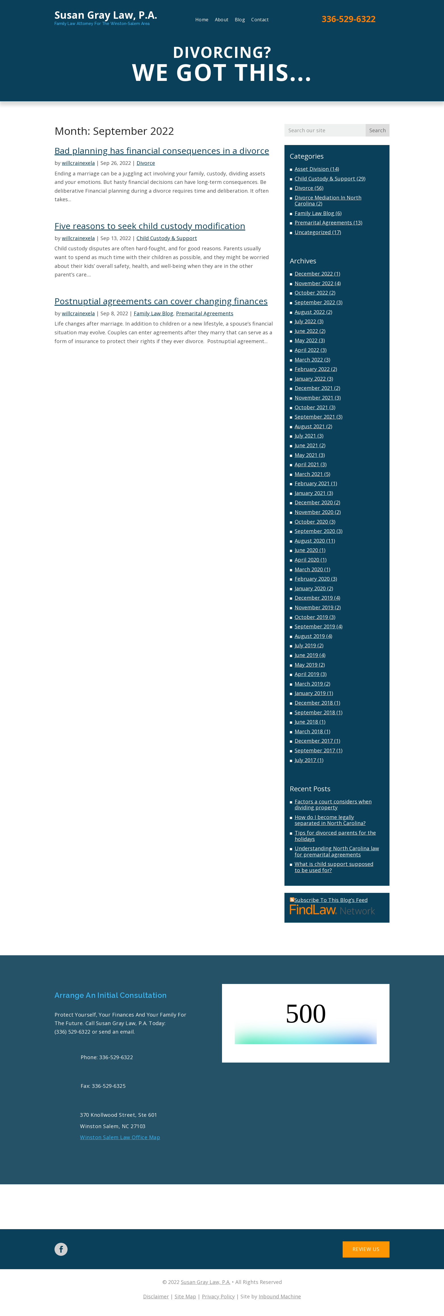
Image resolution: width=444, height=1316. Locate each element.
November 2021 (314, 397)
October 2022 (311, 292)
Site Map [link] (185, 1296)
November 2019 (314, 607)
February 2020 (312, 578)
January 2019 (310, 693)
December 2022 (314, 273)
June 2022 (306, 331)
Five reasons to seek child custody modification (150, 226)
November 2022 (314, 283)
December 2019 (314, 597)
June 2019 (306, 655)
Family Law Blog (153, 313)
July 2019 (305, 645)
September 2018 (315, 712)
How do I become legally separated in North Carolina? (330, 820)
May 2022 (306, 340)
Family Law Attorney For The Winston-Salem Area (102, 24)
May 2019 (306, 664)
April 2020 (307, 559)
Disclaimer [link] (156, 1296)
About (222, 20)
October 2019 (311, 617)
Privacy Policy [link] (218, 1296)
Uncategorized (313, 232)
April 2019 (307, 674)
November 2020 (314, 512)
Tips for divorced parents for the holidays (335, 835)
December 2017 (314, 740)
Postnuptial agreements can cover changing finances (161, 301)
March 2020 (309, 569)
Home (202, 20)
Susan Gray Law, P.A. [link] (206, 1282)
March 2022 (309, 359)
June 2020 (306, 550)
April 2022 (307, 350)
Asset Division (312, 168)
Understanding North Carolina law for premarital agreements (337, 851)
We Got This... (222, 72)
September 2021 (315, 416)
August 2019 (310, 636)
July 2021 (305, 435)
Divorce (146, 162)
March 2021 (309, 474)
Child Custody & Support (167, 238)
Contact (260, 20)
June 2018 (306, 721)
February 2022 (312, 369)
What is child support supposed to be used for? (334, 867)
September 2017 (315, 750)
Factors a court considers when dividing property (333, 804)
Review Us (362, 1249)
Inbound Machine (280, 1296)
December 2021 (314, 388)
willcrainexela (78, 162)
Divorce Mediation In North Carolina (328, 200)
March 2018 (309, 731)
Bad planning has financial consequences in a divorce (162, 150)
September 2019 (315, 626)
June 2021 (306, 445)
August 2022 (310, 311)
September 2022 (315, 302)
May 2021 (306, 455)
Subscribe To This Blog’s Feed (329, 900)
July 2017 (305, 760)
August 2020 (310, 540)
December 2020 (314, 502)
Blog (240, 20)
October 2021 (311, 407)
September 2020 (315, 531)
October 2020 (311, 521)
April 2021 (307, 464)
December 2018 (314, 702)
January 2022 (310, 378)
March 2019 (309, 683)
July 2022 (305, 321)
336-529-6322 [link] (349, 19)
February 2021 (312, 483)
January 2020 (310, 588)
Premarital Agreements (204, 313)
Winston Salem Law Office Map (120, 1137)
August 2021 (310, 426)
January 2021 (310, 493)
